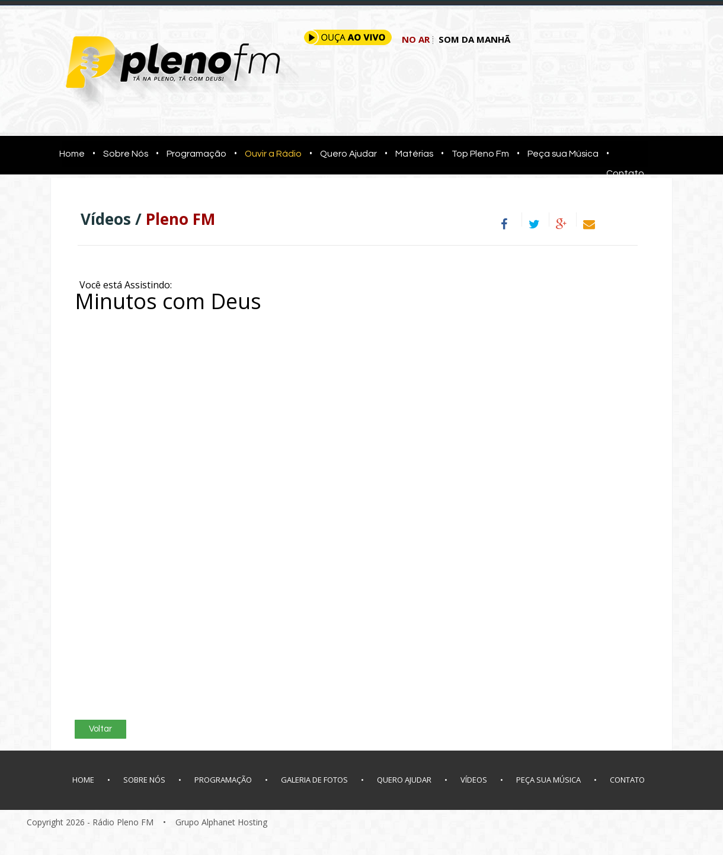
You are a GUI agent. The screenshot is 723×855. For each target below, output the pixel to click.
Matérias (414, 153)
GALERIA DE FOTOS (314, 779)
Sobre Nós (125, 153)
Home (68, 153)
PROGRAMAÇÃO (223, 779)
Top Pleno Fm (480, 153)
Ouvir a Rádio (273, 153)
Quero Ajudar (348, 153)
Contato (625, 173)
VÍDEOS (473, 779)
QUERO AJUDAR (404, 779)
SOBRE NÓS (144, 779)
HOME (83, 779)
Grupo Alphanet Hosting (221, 822)
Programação (196, 153)
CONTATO (627, 779)
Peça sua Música (563, 153)
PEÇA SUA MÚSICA (548, 779)
